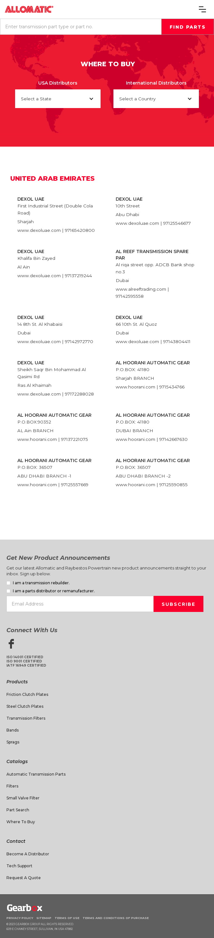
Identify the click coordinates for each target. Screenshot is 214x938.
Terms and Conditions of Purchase (116, 918)
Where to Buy (20, 821)
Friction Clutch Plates (27, 694)
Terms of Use (67, 918)
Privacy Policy (19, 918)
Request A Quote (23, 877)
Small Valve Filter (23, 798)
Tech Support (19, 865)
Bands (12, 730)
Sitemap (43, 918)
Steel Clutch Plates (24, 706)
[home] (29, 9)
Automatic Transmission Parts (36, 774)
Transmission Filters (25, 718)
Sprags (12, 742)
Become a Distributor (27, 853)
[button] (202, 9)
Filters (12, 786)
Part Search (17, 809)
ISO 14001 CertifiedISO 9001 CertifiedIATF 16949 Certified (26, 661)
